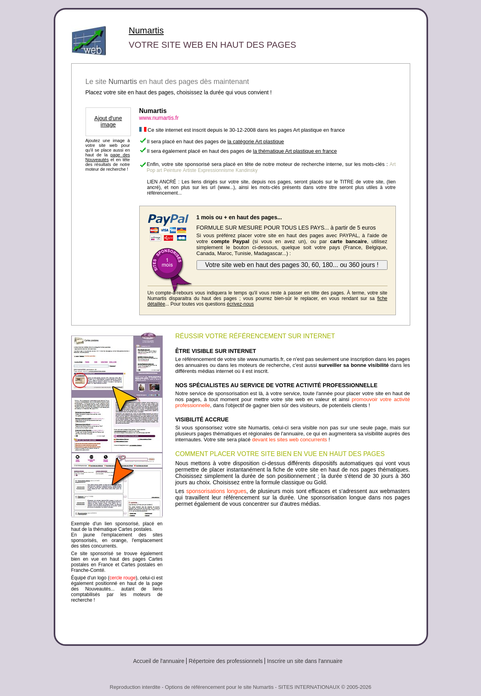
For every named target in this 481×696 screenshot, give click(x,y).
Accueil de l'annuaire (159, 661)
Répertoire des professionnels (226, 661)
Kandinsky (246, 170)
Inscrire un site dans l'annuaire (304, 661)
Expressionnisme (216, 170)
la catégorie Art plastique (255, 141)
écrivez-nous (240, 304)
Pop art (154, 170)
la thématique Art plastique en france (295, 151)
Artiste (190, 170)
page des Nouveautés (108, 157)
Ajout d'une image (108, 121)
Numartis (146, 30)
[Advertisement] (292, 572)
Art (392, 164)
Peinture (172, 170)
